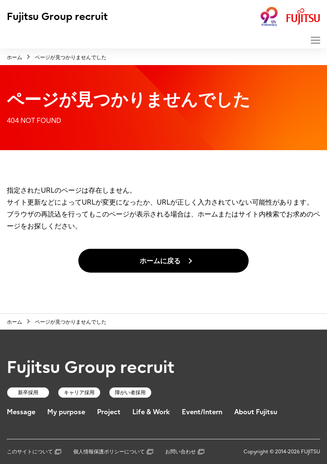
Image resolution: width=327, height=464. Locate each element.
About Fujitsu (255, 411)
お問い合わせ (184, 451)
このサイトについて (34, 451)
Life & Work (151, 411)
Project (108, 411)
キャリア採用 (79, 392)
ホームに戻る (160, 260)
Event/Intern (202, 411)
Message (21, 411)
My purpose (66, 411)
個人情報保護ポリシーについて (113, 451)
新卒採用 (28, 392)
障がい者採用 (130, 392)
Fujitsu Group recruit (57, 16)
